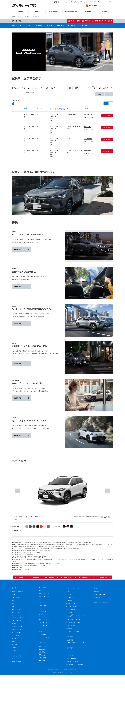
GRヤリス (14, 644)
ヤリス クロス (42, 611)
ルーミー (41, 628)
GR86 (13, 641)
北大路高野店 (88, 138)
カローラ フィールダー (18, 621)
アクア (13, 594)
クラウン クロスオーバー (18, 629)
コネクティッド (71, 25)
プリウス (41, 602)
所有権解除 (74, 2)
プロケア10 (69, 600)
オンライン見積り (74, 21)
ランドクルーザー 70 (44, 620)
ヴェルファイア (16, 600)
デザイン (29, 25)
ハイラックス (43, 587)
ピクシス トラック (44, 596)
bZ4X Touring (42, 634)
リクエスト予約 (107, 115)
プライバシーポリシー (99, 594)
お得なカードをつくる (72, 661)
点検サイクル (69, 597)
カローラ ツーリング (17, 618)
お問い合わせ (83, 2)
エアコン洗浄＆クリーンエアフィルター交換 (75, 615)
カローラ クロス (17, 21)
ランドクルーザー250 (45, 623)
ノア (13, 653)
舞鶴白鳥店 (87, 150)
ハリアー (41, 590)
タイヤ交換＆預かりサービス (74, 622)
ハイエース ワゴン (16, 661)
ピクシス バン (43, 599)
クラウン (14, 623)
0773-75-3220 (88, 153)
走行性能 (49, 25)
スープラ (14, 650)
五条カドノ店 (88, 115)
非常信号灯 (69, 628)
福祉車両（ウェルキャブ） (19, 591)
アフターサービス (72, 588)
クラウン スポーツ (16, 632)
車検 (67, 591)
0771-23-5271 (88, 130)
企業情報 (56, 2)
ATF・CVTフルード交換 (72, 606)
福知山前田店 (42, 658)
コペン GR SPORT (17, 635)
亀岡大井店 (87, 126)
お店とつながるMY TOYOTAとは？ (75, 664)
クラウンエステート (17, 626)
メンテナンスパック (71, 609)
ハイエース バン (16, 659)
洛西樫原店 (42, 652)
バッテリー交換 (70, 625)
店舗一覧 (108, 21)
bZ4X (40, 631)
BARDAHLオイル (70, 603)
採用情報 (69, 648)
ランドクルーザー (43, 625)
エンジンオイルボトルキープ (74, 619)
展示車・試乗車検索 (101, 602)
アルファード (15, 597)
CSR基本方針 (70, 640)
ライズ (41, 614)
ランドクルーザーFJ (44, 637)
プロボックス (42, 605)
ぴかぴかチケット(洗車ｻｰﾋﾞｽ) (74, 631)
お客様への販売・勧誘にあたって (75, 643)
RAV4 (40, 617)
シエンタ (14, 647)
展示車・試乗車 (97, 21)
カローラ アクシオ (16, 609)
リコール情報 (64, 2)
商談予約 (86, 21)
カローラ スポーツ (17, 615)
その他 (96, 588)
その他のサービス (72, 655)
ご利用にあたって (98, 597)
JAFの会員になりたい (72, 659)
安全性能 (59, 25)
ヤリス (41, 608)
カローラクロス (16, 612)
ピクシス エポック (44, 593)
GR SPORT (84, 25)
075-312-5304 (88, 118)
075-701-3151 (88, 141)
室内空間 (39, 25)
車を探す (15, 588)
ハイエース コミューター (18, 656)
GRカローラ (15, 638)
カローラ (14, 606)
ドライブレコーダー (71, 612)
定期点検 (68, 594)
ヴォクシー (15, 603)
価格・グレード (16, 25)
